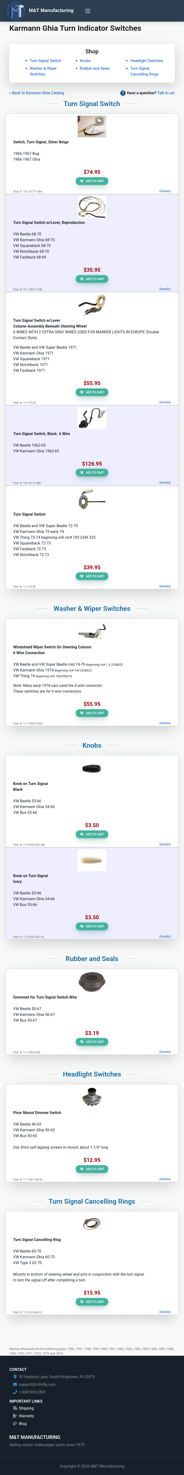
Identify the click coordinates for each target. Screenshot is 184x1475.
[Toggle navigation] (88, 11)
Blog (23, 1423)
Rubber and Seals (95, 68)
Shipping (26, 1408)
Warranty (26, 1416)
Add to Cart (92, 181)
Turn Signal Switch (45, 60)
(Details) (165, 191)
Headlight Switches (146, 60)
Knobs (85, 60)
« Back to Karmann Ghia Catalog (36, 93)
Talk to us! (166, 93)
